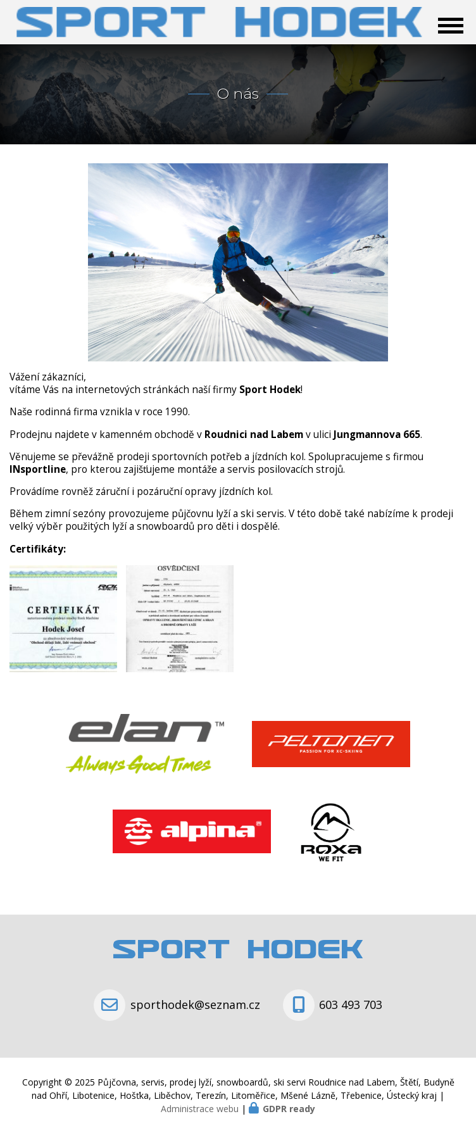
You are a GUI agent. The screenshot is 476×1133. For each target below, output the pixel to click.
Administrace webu (200, 1109)
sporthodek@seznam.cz (195, 1004)
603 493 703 (350, 1004)
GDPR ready (289, 1109)
